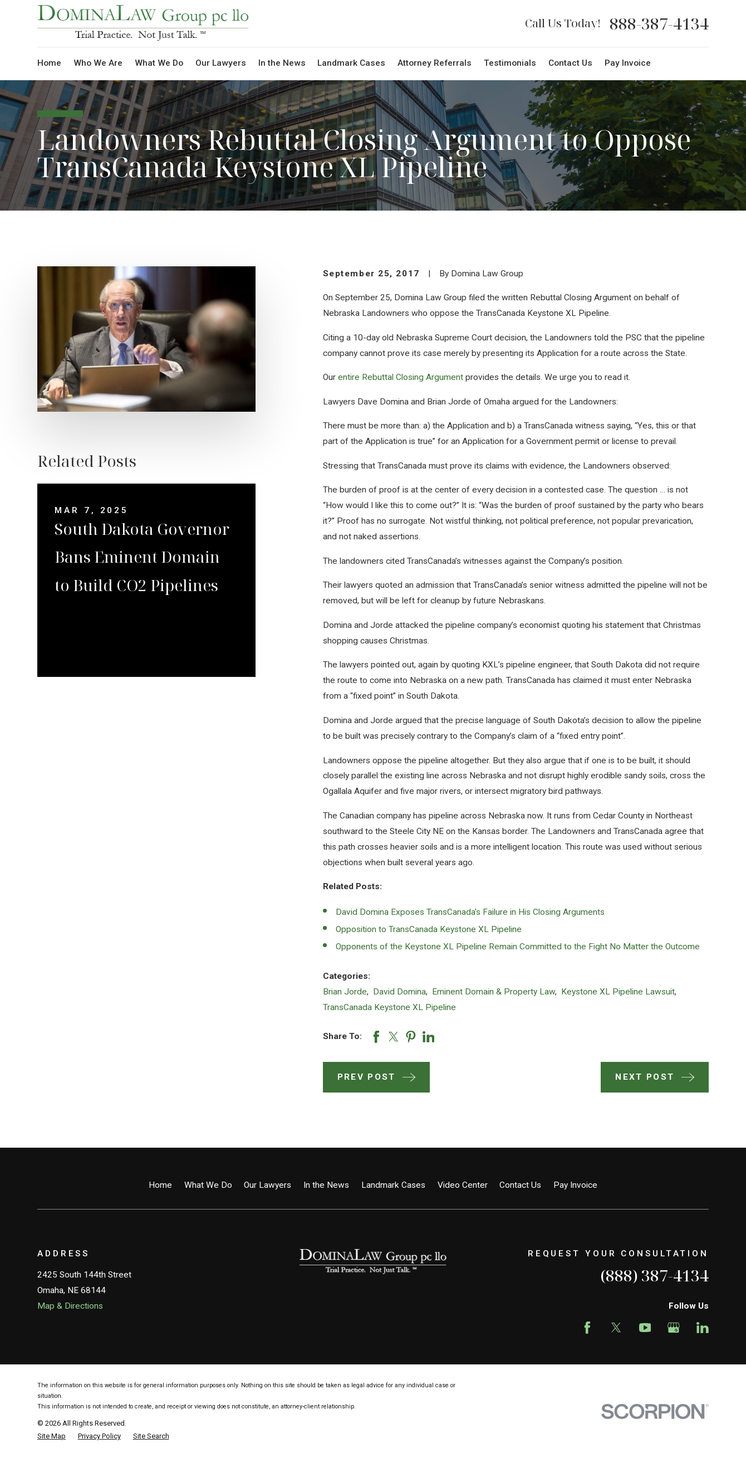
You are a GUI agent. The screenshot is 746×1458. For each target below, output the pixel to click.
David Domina (399, 992)
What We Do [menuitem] (159, 63)
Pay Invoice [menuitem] (628, 63)
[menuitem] (51, 1436)
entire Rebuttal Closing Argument (400, 377)
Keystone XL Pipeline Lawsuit (618, 992)
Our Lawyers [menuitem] (220, 63)
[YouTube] (645, 1328)
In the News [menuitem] (282, 63)
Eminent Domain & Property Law (493, 992)
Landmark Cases (393, 1185)
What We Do (208, 1185)
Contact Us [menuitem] (570, 63)
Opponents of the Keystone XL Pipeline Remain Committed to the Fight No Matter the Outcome (518, 947)
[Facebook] (587, 1328)
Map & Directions (70, 1306)
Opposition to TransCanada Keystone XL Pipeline (429, 929)
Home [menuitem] (49, 63)
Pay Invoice (575, 1185)
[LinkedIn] (702, 1328)
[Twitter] (616, 1328)
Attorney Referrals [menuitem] (434, 63)
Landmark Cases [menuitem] (351, 63)
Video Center (463, 1185)
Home (160, 1185)
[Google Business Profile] (674, 1328)
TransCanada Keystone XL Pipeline (389, 1007)
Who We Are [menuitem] (97, 63)
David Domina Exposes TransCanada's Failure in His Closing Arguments (470, 912)
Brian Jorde (345, 992)
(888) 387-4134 (654, 1275)
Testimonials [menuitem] (510, 63)
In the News (326, 1185)
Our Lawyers (267, 1185)
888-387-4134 (659, 23)
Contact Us (520, 1185)
